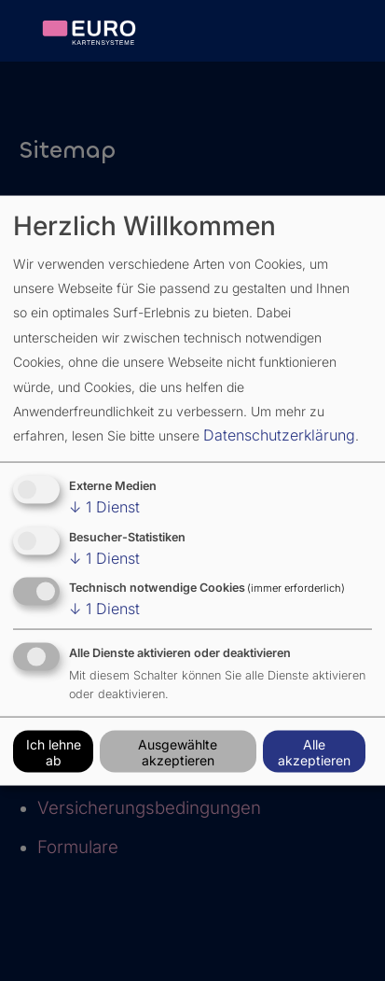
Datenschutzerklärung (279, 435)
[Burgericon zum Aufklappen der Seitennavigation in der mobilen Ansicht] (352, 35)
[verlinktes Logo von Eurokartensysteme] (99, 33)
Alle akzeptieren (314, 751)
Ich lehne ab (53, 751)
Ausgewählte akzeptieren (177, 751)
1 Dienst (104, 506)
